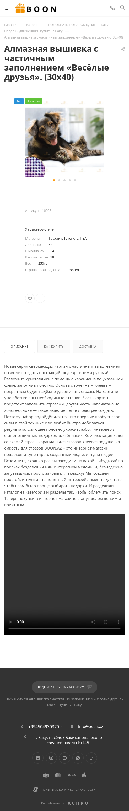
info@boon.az (90, 726)
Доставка (87, 346)
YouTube (64, 758)
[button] (54, 180)
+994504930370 (43, 727)
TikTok (91, 758)
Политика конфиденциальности (69, 789)
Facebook (38, 758)
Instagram (51, 758)
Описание (19, 346)
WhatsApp (78, 758)
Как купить (54, 346)
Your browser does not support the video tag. (64, 574)
